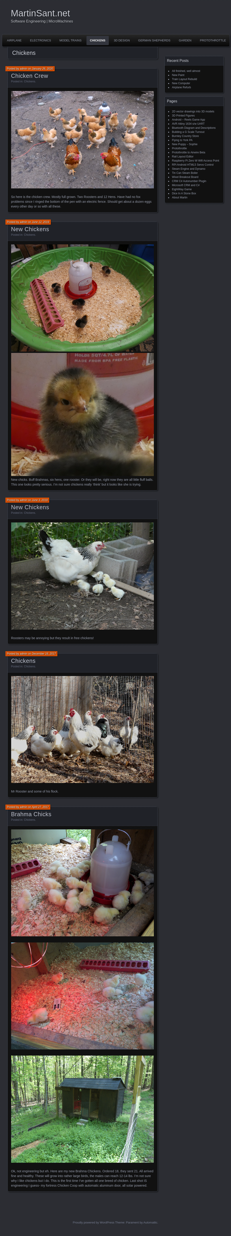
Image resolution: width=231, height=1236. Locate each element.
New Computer (181, 83)
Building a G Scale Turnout (188, 132)
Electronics (40, 40)
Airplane (14, 40)
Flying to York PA (182, 140)
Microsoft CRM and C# (186, 185)
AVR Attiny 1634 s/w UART (188, 123)
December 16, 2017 (44, 653)
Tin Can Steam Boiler (185, 173)
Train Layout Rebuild (184, 79)
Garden (185, 40)
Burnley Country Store (185, 136)
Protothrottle (213, 40)
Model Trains (70, 40)
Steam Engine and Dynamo (189, 168)
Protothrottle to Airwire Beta (188, 152)
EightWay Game (182, 189)
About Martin (180, 197)
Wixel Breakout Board (185, 177)
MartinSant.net (40, 13)
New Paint (178, 75)
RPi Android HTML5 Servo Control (193, 164)
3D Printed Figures (183, 115)
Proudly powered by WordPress (93, 1222)
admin (23, 68)
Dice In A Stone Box (184, 193)
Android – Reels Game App (188, 119)
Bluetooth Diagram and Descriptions (194, 127)
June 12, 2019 (40, 222)
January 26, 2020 (42, 68)
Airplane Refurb (181, 87)
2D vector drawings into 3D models (193, 111)
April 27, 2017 (40, 807)
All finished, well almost (186, 71)
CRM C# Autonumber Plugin (189, 181)
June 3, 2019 (40, 500)
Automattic (150, 1222)
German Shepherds (154, 40)
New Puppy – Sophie (185, 144)
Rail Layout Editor (183, 156)
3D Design (122, 40)
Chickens (97, 40)
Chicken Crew (29, 76)
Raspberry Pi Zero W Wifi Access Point (195, 160)
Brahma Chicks (31, 814)
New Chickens (30, 229)
